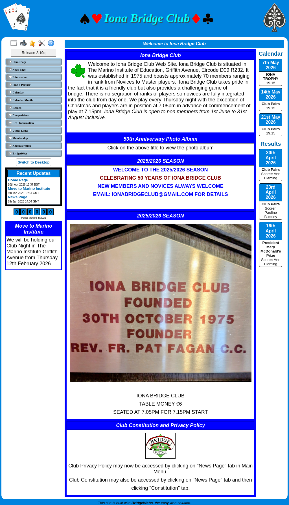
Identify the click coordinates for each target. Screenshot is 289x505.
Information (18, 77)
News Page (17, 69)
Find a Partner (19, 84)
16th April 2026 (271, 230)
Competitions (19, 115)
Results (15, 107)
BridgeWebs (18, 153)
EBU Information (21, 123)
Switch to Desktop (34, 162)
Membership (18, 138)
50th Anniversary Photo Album (161, 139)
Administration (20, 145)
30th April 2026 (271, 157)
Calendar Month (21, 100)
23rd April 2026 (271, 192)
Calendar (16, 92)
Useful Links (18, 130)
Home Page (17, 62)
